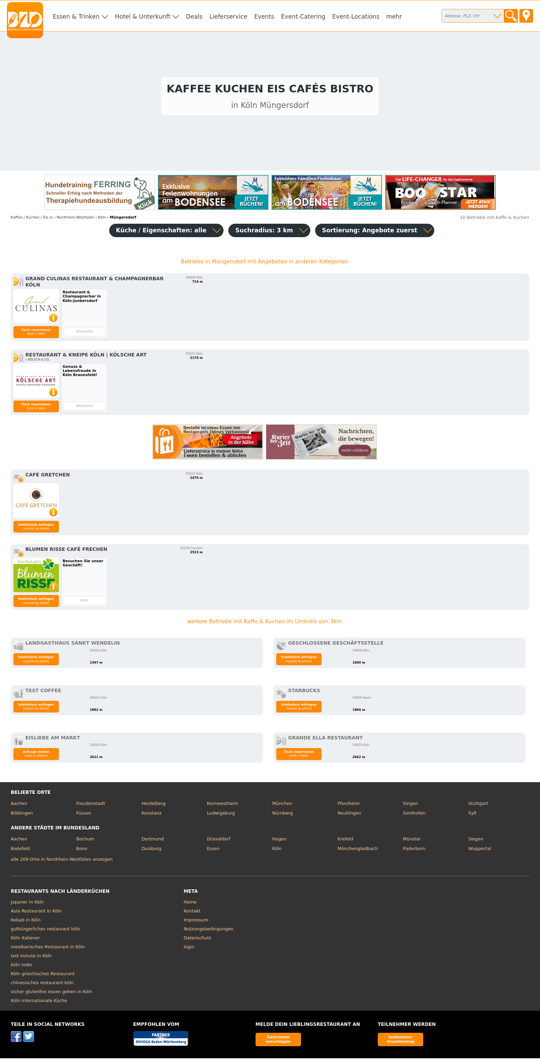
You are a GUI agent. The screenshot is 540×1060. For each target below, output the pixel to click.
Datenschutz (197, 939)
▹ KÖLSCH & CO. (37, 361)
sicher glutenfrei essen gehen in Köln (51, 993)
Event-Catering (303, 16)
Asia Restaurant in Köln (36, 913)
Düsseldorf (218, 841)
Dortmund (153, 841)
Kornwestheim (222, 805)
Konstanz (152, 814)
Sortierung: (369, 232)
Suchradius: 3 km (264, 232)
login (189, 948)
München (282, 805)
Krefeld (345, 841)
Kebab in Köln (26, 922)
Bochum (85, 841)
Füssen (83, 814)
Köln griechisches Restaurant (42, 975)
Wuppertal (479, 850)
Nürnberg (282, 814)
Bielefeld (20, 850)
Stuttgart (478, 805)
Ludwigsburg (221, 814)
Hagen (279, 841)
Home (190, 904)
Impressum (196, 922)
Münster (412, 841)
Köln (276, 850)
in (32, 219)
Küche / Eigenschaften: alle (161, 232)
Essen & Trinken (76, 16)
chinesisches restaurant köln (42, 984)
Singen (410, 805)
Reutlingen (349, 814)
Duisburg (152, 850)
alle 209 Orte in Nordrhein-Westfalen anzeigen (62, 861)
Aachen (19, 805)
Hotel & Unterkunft (142, 16)
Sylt (472, 814)
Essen (213, 850)
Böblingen (22, 814)
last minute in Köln (31, 957)
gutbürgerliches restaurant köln (45, 930)
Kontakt (192, 913)
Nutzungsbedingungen (208, 930)
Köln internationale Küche (39, 1002)
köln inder (21, 966)
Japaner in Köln (27, 904)
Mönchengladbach (358, 850)
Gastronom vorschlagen (278, 1041)
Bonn (81, 850)
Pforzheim (349, 805)
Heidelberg (154, 805)
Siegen (476, 841)
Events (264, 16)
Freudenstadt (90, 805)
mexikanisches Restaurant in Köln (48, 948)
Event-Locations (356, 16)
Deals (194, 16)
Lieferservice (228, 16)
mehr (394, 16)
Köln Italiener (25, 939)
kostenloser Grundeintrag (400, 1041)
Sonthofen (414, 814)
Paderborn (414, 850)
